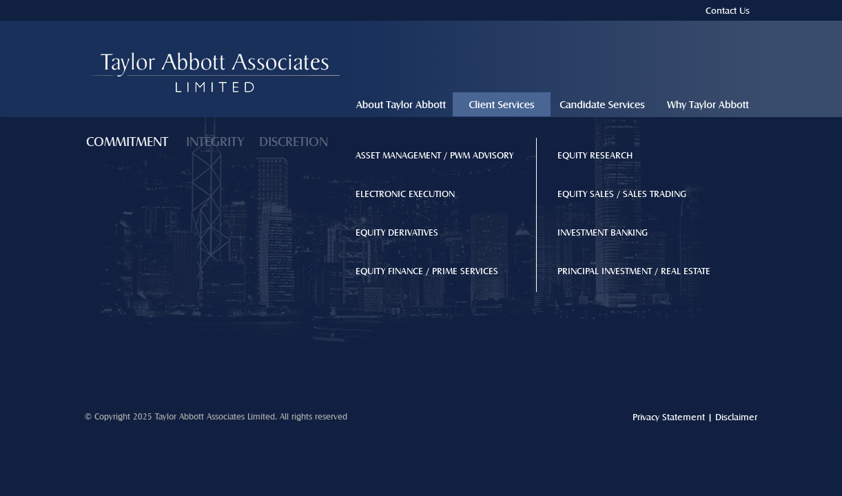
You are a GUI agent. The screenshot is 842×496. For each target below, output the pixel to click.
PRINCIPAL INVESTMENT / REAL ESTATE (633, 271)
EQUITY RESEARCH (595, 155)
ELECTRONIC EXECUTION (405, 193)
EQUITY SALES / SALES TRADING (621, 193)
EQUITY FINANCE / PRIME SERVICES (427, 271)
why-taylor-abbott (707, 106)
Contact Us (728, 10)
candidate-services (602, 106)
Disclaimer (736, 417)
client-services (502, 106)
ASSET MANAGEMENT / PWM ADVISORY (434, 155)
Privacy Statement (669, 417)
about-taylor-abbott (401, 106)
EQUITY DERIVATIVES (397, 232)
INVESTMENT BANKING (602, 232)
